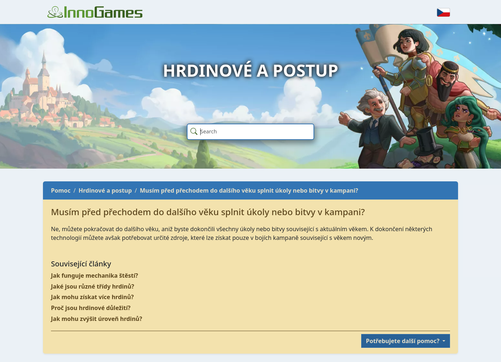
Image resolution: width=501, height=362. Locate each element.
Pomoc (61, 190)
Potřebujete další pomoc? (403, 341)
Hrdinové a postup (105, 190)
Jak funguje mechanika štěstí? (94, 275)
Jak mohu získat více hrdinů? (92, 297)
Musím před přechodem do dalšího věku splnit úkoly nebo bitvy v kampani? (249, 190)
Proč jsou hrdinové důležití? (90, 308)
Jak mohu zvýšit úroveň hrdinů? (96, 319)
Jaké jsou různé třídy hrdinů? (92, 286)
